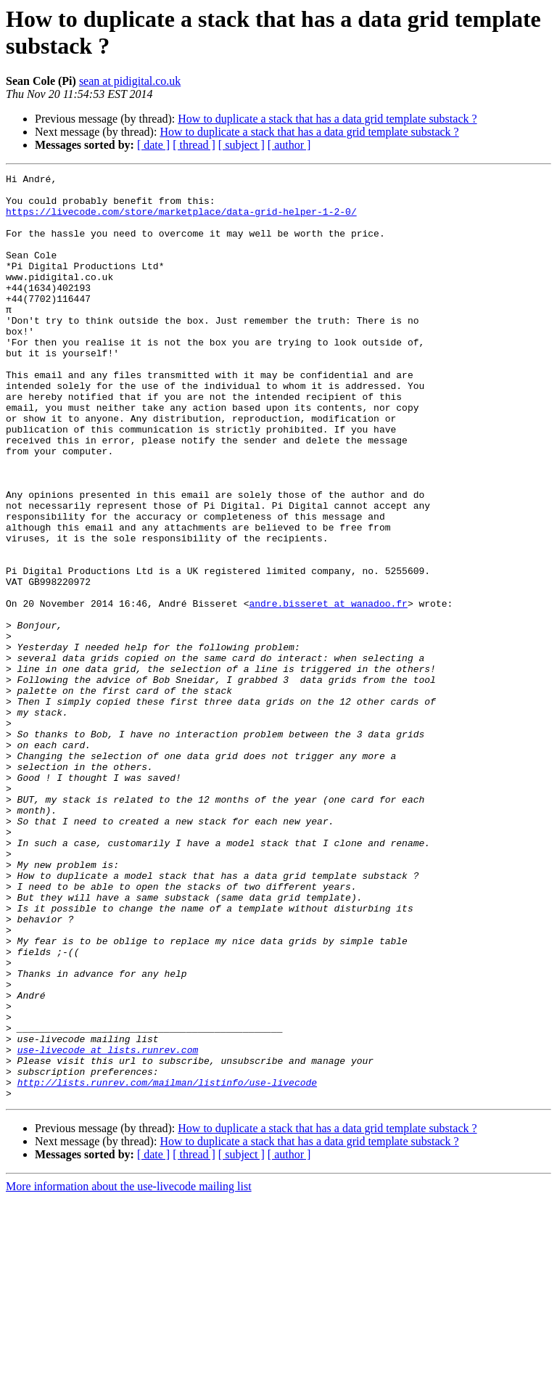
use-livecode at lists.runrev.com (108, 1225)
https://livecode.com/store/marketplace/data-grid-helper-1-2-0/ (181, 219)
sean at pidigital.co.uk (130, 81)
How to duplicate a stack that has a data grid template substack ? (327, 118)
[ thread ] (194, 145)
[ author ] (289, 145)
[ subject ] (241, 145)
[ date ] (153, 145)
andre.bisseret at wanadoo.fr (328, 690)
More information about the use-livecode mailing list (129, 1371)
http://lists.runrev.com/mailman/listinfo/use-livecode (167, 1265)
